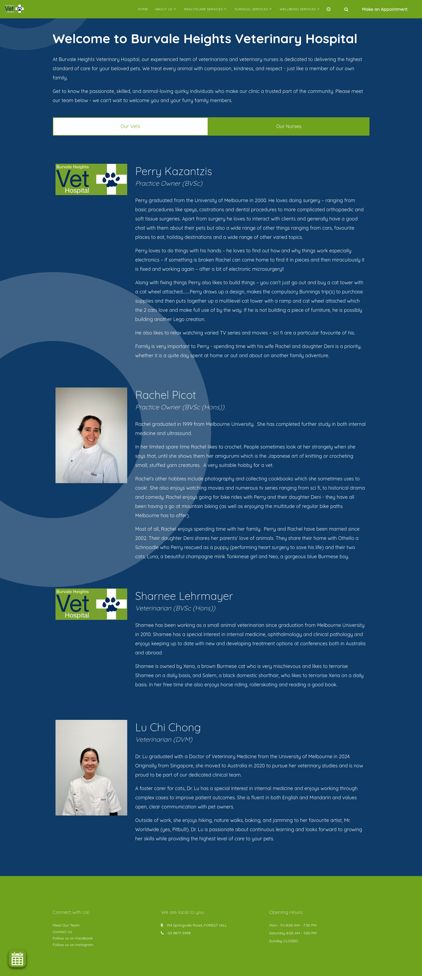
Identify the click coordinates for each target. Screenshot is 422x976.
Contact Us (62, 931)
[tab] (130, 126)
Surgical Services (251, 9)
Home (143, 9)
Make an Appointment (385, 9)
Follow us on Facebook (73, 938)
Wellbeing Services (298, 9)
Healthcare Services (203, 9)
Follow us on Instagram (73, 944)
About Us (163, 9)
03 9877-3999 (179, 933)
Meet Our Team (66, 925)
